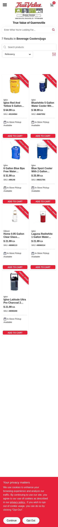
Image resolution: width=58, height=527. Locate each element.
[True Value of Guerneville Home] (29, 10)
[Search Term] (29, 30)
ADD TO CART (15, 136)
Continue (12, 520)
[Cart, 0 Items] (51, 5)
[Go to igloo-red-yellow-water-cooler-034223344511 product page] (15, 106)
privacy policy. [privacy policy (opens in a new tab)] (17, 502)
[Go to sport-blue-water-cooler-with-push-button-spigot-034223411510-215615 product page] (43, 172)
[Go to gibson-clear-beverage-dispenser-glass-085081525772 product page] (15, 238)
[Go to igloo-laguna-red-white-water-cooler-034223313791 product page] (43, 238)
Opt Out (30, 520)
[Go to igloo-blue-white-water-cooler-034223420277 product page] (43, 106)
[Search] (53, 29)
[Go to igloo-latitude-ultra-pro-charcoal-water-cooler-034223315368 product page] (15, 303)
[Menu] (5, 5)
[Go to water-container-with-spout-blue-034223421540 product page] (15, 172)
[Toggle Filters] (54, 54)
